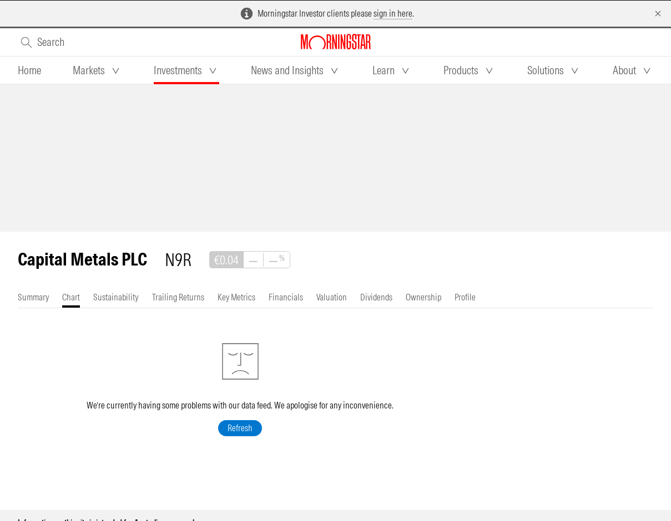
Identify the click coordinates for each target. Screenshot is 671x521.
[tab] (29, 70)
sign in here (393, 13)
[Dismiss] (658, 13)
